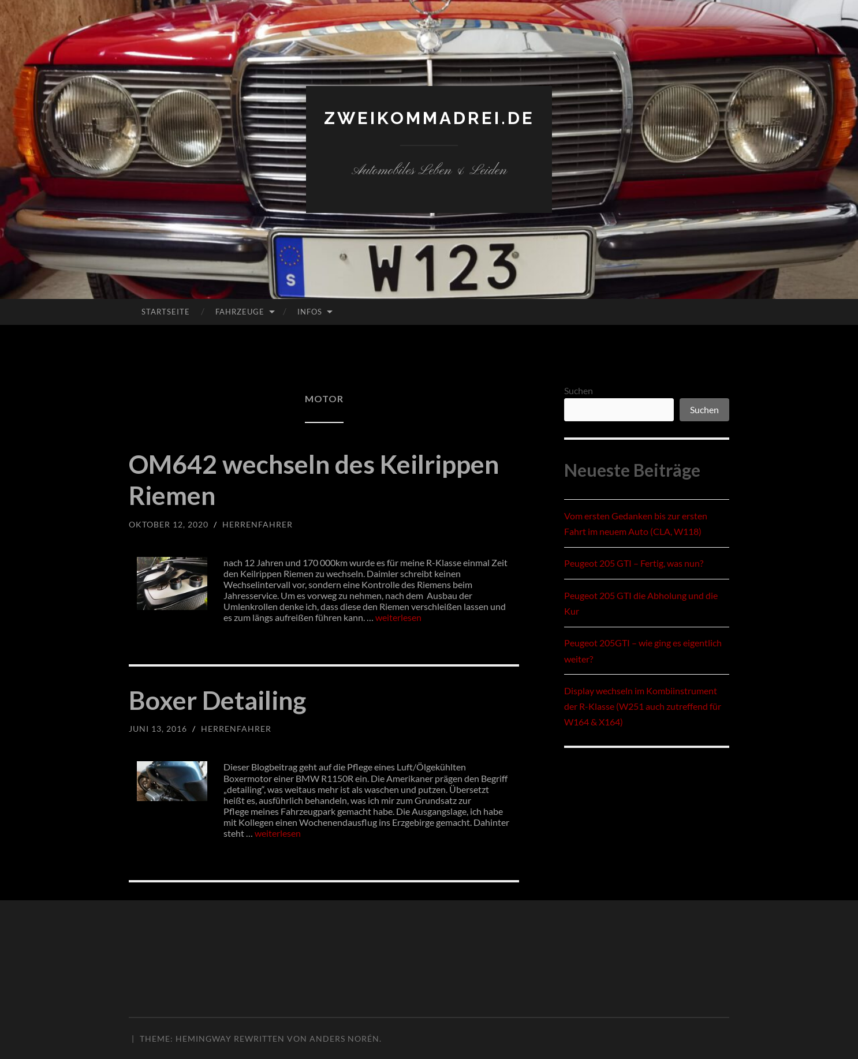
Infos (309, 311)
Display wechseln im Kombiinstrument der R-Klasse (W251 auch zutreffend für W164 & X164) (642, 706)
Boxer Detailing (219, 700)
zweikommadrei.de (429, 118)
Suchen (578, 390)
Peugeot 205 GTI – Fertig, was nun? (633, 562)
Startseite (165, 311)
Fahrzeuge (239, 311)
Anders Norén (344, 1038)
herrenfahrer (257, 524)
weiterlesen (398, 617)
